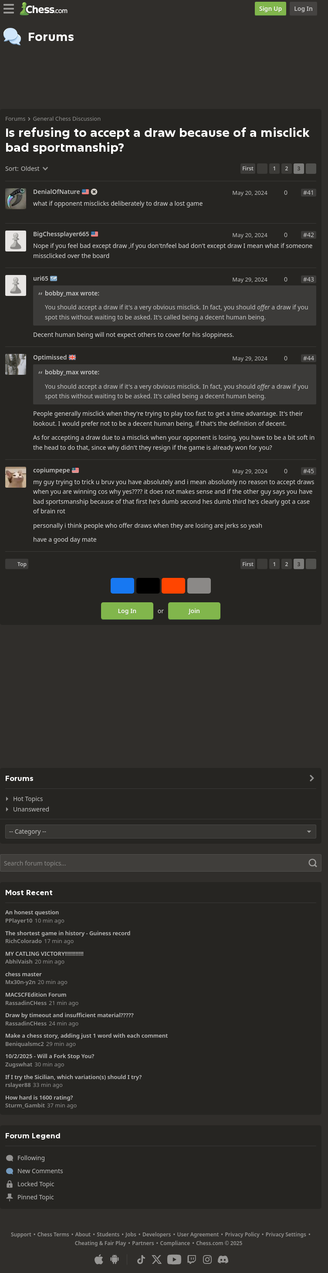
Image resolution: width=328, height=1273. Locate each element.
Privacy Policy (242, 1234)
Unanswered (31, 809)
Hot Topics (28, 798)
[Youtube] (174, 1259)
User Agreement (198, 1234)
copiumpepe (51, 470)
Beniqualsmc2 (24, 1044)
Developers (156, 1234)
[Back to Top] (16, 564)
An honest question (32, 912)
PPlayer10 (19, 920)
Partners (143, 1243)
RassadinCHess (26, 1003)
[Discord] (223, 1259)
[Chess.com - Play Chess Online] (45, 8)
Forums (15, 118)
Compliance (175, 1243)
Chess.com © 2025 (219, 1243)
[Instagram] (207, 1259)
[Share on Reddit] (173, 586)
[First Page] (247, 168)
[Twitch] (191, 1259)
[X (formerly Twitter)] (157, 1259)
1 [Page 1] (274, 168)
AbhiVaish (19, 961)
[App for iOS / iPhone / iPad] (99, 1259)
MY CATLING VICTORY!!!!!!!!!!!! (44, 953)
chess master (23, 974)
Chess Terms (53, 1234)
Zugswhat (18, 1064)
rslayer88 (18, 1085)
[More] (199, 586)
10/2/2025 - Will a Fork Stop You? (49, 1056)
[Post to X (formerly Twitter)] (148, 586)
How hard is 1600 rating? (39, 1097)
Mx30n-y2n (20, 982)
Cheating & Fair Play (100, 1243)
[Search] (160, 863)
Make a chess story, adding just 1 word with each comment (86, 1035)
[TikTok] (141, 1259)
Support (21, 1234)
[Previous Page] (262, 168)
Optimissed (50, 357)
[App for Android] (114, 1259)
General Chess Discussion (67, 118)
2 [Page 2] (286, 168)
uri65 (40, 278)
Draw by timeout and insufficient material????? (69, 1015)
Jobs (130, 1234)
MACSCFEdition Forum (35, 994)
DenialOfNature (56, 191)
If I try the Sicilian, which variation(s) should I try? (73, 1077)
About (83, 1234)
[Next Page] (311, 168)
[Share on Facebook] (122, 586)
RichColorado (23, 941)
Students (108, 1234)
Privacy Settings (286, 1234)
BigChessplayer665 (61, 234)
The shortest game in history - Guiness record (67, 933)
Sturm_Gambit (25, 1105)
